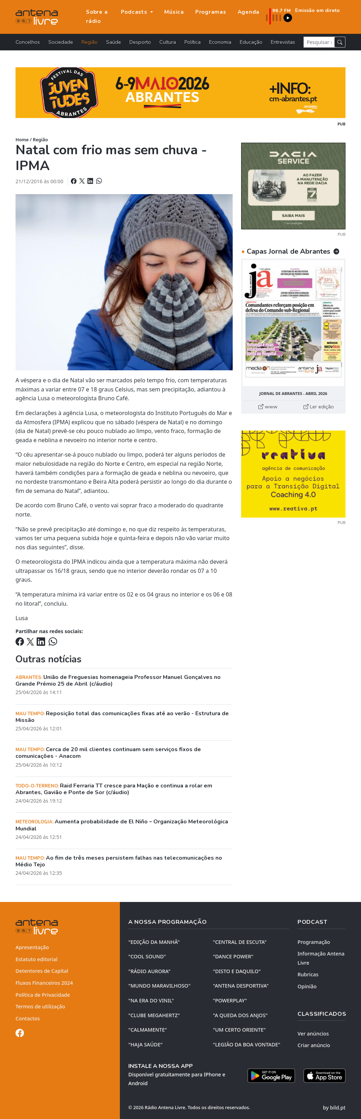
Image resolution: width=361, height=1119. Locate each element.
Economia (220, 41)
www (267, 406)
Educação (251, 41)
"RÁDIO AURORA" (149, 971)
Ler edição (319, 406)
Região (89, 41)
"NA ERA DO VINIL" (151, 1000)
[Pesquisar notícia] (319, 42)
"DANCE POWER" (233, 956)
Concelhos (28, 41)
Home (22, 139)
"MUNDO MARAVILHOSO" (159, 985)
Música (174, 12)
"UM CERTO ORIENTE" (239, 1029)
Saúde (113, 41)
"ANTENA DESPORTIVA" (241, 985)
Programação (314, 942)
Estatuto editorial (36, 959)
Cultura (167, 41)
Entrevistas (283, 41)
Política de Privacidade (43, 994)
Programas (210, 12)
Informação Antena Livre (321, 958)
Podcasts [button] (135, 12)
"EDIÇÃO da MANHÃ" (154, 942)
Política (192, 41)
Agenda (249, 12)
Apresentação (32, 947)
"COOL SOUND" (147, 956)
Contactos (28, 1018)
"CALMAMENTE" (147, 1029)
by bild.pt (334, 1107)
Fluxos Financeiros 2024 (44, 982)
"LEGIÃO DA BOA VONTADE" (246, 1044)
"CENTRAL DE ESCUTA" (240, 942)
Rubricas (308, 974)
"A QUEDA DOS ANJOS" (240, 1015)
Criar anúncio (314, 1045)
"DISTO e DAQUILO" (237, 971)
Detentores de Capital (42, 970)
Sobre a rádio (97, 16)
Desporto (140, 41)
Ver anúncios (313, 1033)
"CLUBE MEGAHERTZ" (154, 1015)
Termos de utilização (40, 1006)
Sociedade (60, 41)
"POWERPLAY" (230, 1000)
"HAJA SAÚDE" (145, 1044)
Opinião (307, 986)
